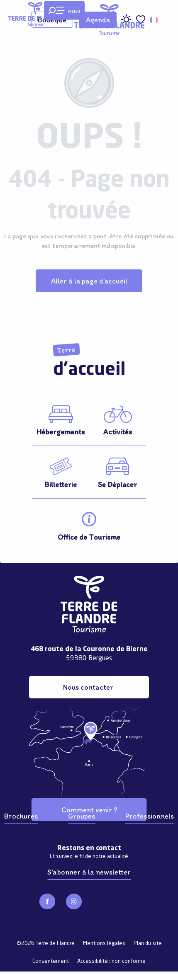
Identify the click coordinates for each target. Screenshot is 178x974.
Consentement (50, 961)
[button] (154, 20)
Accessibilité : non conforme (111, 961)
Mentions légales (104, 943)
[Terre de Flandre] (35, 14)
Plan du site (148, 943)
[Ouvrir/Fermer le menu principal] (64, 10)
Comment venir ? (89, 809)
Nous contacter (88, 687)
